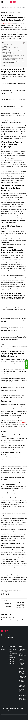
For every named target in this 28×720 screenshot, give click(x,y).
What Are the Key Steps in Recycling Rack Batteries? (12, 45)
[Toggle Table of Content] (24, 43)
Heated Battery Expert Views (9, 53)
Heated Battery (22, 422)
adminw (20, 12)
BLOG (20, 646)
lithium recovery (7, 590)
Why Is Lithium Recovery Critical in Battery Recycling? (12, 48)
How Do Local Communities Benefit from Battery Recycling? (12, 51)
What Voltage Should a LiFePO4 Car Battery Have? (22, 697)
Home (2, 6)
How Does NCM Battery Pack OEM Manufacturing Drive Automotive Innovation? (22, 689)
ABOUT (2, 646)
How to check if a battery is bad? (12, 620)
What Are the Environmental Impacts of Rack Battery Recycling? (13, 56)
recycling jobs (4, 592)
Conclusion (5, 64)
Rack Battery (9, 6)
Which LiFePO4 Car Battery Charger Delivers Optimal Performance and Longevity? (23, 679)
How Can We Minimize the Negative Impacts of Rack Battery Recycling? (14, 61)
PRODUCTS (12, 646)
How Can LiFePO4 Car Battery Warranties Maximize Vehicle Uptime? (23, 663)
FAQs (4, 65)
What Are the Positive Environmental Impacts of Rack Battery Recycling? (13, 59)
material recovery (16, 590)
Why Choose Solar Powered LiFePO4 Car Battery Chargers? (22, 671)
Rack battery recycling (6, 23)
